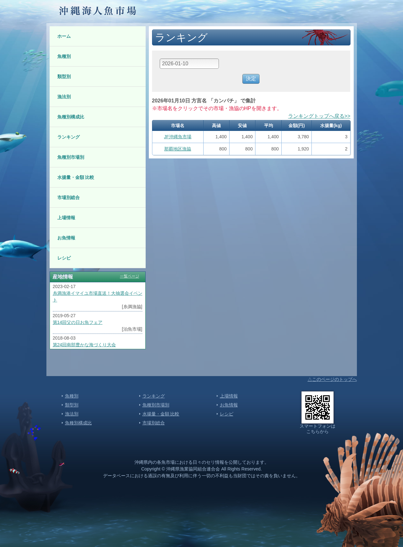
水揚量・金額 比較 (75, 177)
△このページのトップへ (332, 379)
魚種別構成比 (70, 116)
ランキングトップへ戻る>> (319, 116)
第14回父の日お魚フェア (78, 322)
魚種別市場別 (70, 157)
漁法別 (64, 96)
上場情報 (66, 217)
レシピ (64, 258)
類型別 (64, 76)
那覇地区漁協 (177, 148)
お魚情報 (66, 237)
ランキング (68, 137)
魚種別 (64, 56)
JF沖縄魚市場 (177, 136)
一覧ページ (129, 276)
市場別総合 (68, 197)
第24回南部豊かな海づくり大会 (84, 344)
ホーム (64, 36)
